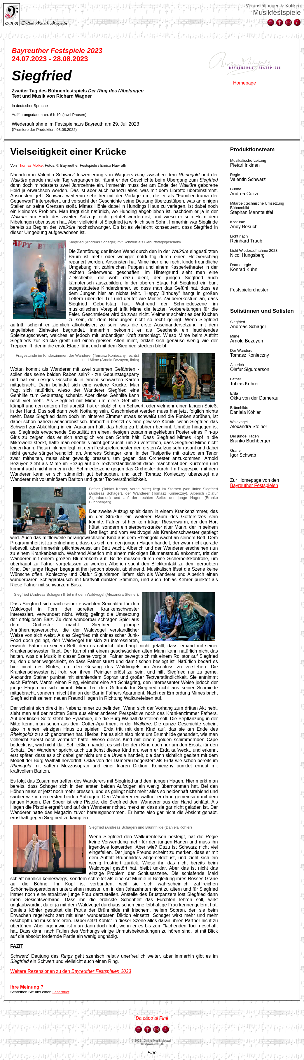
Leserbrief (61, 992)
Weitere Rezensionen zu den (70, 971)
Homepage (244, 82)
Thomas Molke (30, 165)
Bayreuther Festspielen (254, 485)
